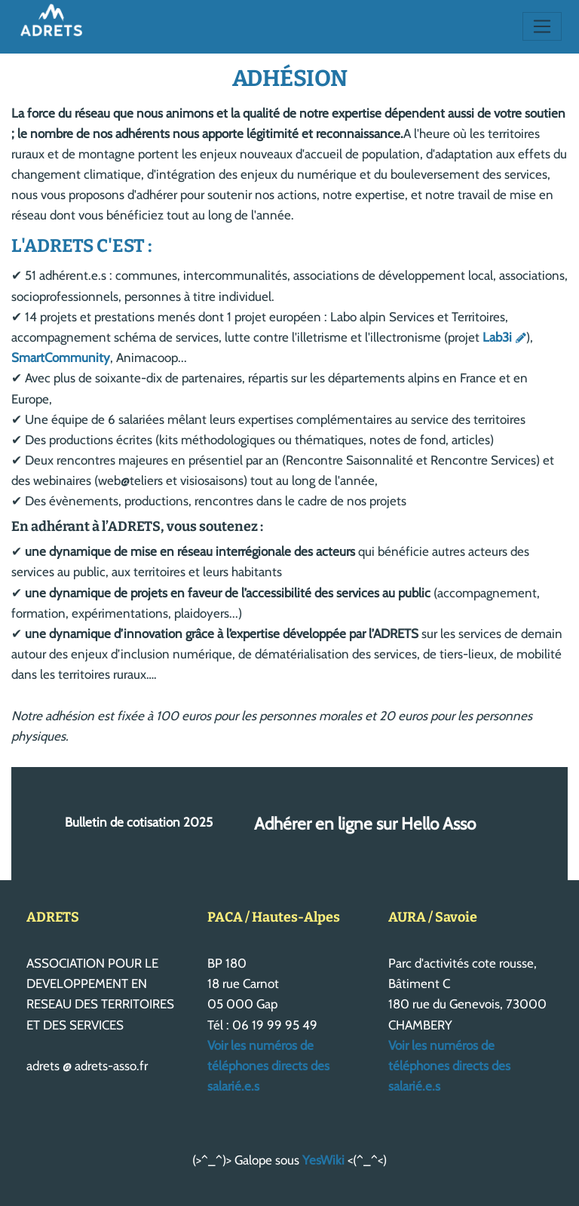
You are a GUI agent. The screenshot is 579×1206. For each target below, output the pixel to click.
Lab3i (497, 337)
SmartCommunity (60, 357)
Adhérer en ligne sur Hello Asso (365, 823)
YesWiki (323, 1160)
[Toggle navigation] (542, 26)
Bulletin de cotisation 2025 (139, 822)
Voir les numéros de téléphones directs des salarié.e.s (268, 1066)
